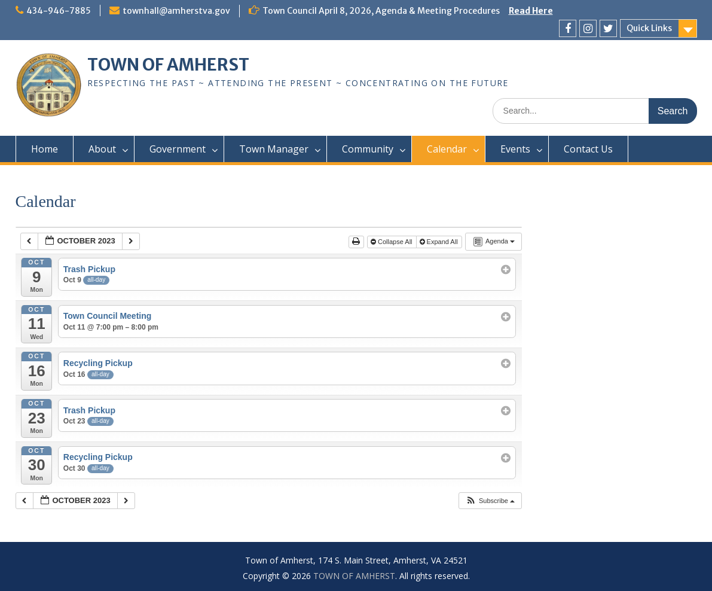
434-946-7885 (58, 10)
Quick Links (649, 28)
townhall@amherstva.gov (176, 10)
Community (367, 149)
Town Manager (273, 149)
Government (177, 149)
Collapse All (392, 241)
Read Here (531, 10)
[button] (490, 501)
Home (44, 149)
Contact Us (588, 149)
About (102, 149)
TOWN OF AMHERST (168, 64)
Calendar (447, 149)
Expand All (440, 241)
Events (515, 149)
